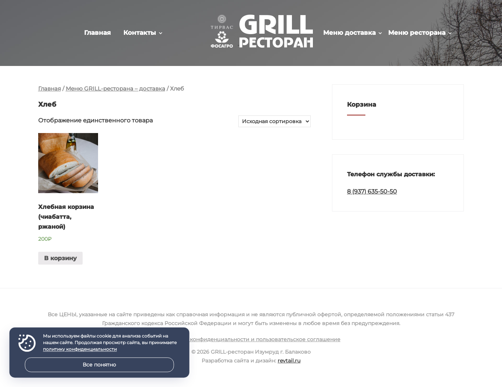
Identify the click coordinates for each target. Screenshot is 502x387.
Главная (97, 32)
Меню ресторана (416, 32)
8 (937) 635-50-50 (372, 191)
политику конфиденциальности (80, 349)
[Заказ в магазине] (274, 121)
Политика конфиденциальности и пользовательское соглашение (251, 339)
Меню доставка (349, 32)
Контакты (139, 32)
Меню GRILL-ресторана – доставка (115, 88)
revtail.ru (289, 360)
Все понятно (99, 364)
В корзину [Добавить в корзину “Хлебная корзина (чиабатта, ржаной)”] (60, 258)
